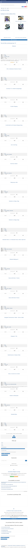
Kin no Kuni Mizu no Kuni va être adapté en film (7, 484)
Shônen (5, 55)
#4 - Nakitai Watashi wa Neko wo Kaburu (6, 531)
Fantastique (10, 288)
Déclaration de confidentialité (16, 545)
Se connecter (12, 476)
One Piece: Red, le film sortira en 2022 (6, 487)
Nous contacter (3, 546)
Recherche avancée (14, 463)
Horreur (6, 424)
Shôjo (5, 287)
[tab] (14, 442)
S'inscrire (16, 476)
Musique (5, 288)
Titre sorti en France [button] (3, 450)
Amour (6, 56)
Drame (8, 154)
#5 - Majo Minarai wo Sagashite (5, 533)
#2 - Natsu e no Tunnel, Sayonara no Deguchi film (7, 528)
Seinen (5, 383)
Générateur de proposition (15, 465)
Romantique (10, 154)
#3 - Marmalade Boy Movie (4, 530)
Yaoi (5, 56)
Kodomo (5, 134)
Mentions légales (10, 545)
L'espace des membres (3, 0)
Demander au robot (14, 518)
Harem (5, 308)
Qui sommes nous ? (22, 545)
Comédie (8, 135)
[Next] (13, 437)
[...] (18, 60)
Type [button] (2, 442)
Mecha (5, 268)
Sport (7, 364)
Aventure (6, 79)
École (8, 56)
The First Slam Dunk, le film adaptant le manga (7, 489)
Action (5, 210)
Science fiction (11, 210)
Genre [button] (2, 445)
